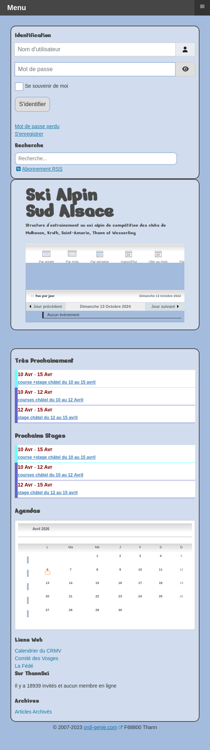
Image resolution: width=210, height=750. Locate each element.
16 (120, 583)
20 (47, 596)
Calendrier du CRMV (38, 651)
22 (97, 596)
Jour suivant (163, 306)
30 (120, 610)
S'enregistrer (29, 134)
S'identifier (32, 104)
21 (71, 596)
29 (97, 610)
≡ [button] (202, 6)
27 (47, 610)
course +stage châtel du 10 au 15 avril (57, 382)
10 (140, 569)
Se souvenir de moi (45, 86)
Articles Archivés (33, 712)
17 (140, 583)
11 (160, 569)
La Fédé (24, 666)
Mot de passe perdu (37, 126)
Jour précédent (47, 306)
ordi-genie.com (103, 727)
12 (181, 569)
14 (71, 583)
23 (120, 596)
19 (181, 583)
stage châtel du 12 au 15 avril (48, 417)
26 (181, 596)
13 (47, 583)
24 (140, 596)
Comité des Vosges (36, 658)
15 (97, 583)
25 (160, 596)
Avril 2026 (40, 529)
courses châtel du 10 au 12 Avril (50, 399)
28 (71, 610)
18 (160, 583)
